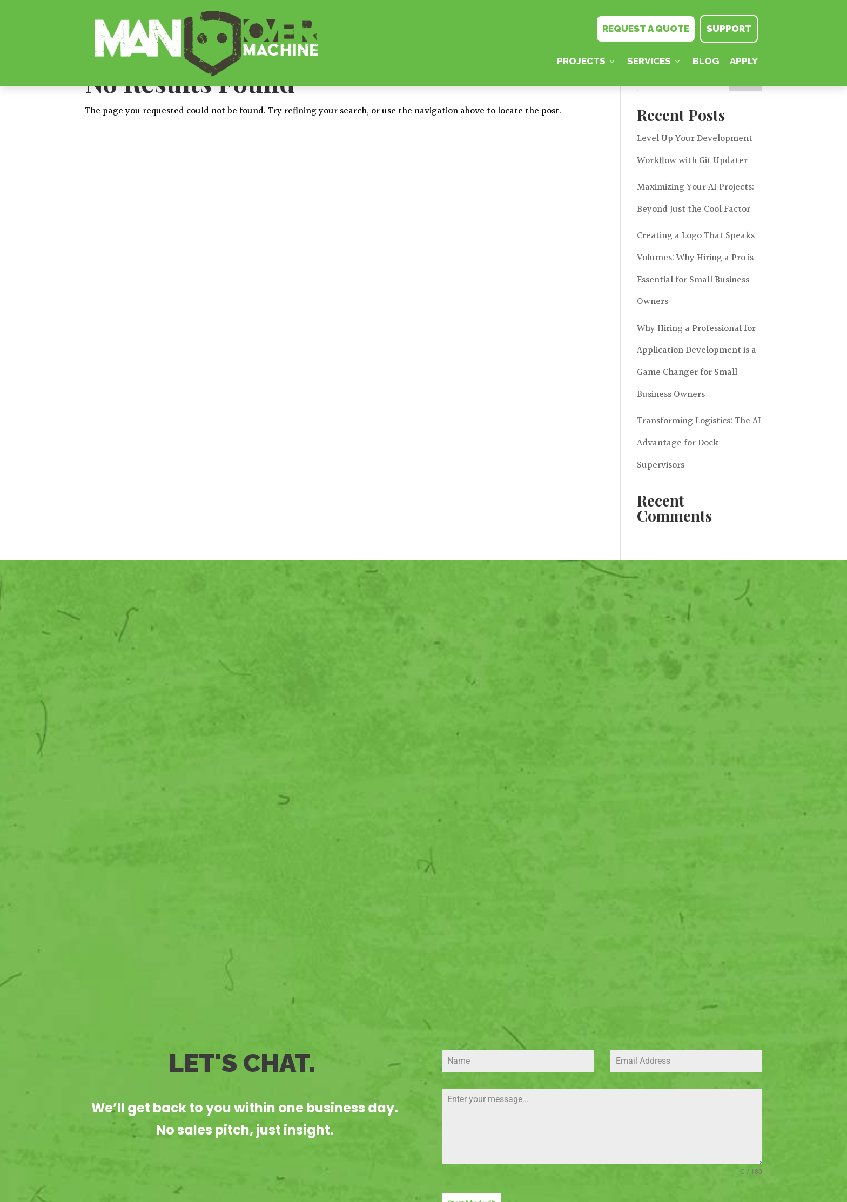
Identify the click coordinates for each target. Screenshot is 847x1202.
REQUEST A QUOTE (645, 28)
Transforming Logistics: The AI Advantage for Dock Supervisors (699, 443)
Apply (744, 61)
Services (654, 61)
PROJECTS (586, 61)
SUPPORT (729, 28)
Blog (706, 61)
